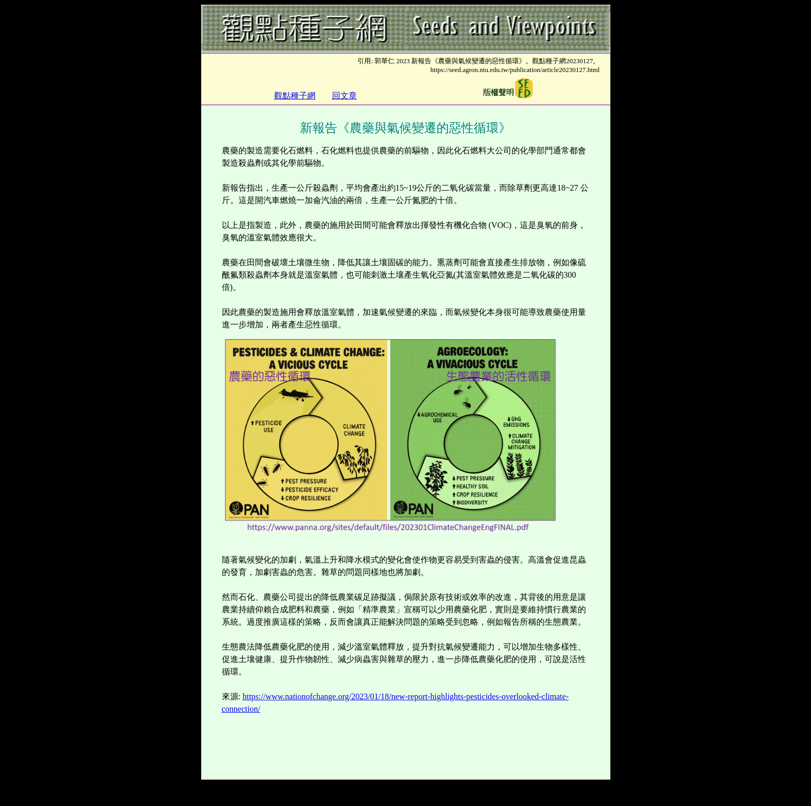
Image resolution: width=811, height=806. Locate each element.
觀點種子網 (295, 95)
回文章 (344, 95)
